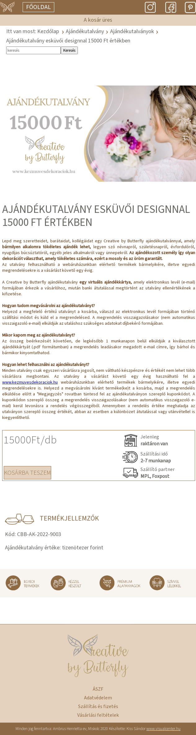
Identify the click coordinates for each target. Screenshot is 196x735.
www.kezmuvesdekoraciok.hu (30, 382)
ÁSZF (98, 689)
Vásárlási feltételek (98, 715)
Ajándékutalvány (85, 31)
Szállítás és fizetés (98, 706)
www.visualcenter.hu (163, 729)
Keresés (69, 50)
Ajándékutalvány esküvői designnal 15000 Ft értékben (68, 41)
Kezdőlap (48, 31)
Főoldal (38, 7)
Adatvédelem (98, 697)
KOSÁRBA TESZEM (27, 473)
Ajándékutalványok (132, 31)
